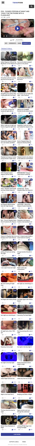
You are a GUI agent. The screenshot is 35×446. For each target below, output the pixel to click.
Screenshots (12, 43)
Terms (24, 441)
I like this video (11, 40)
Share (19, 43)
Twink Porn (15, 444)
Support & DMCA (14, 441)
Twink (17, 2)
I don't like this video (13, 40)
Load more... (17, 434)
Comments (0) (26, 43)
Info (6, 43)
